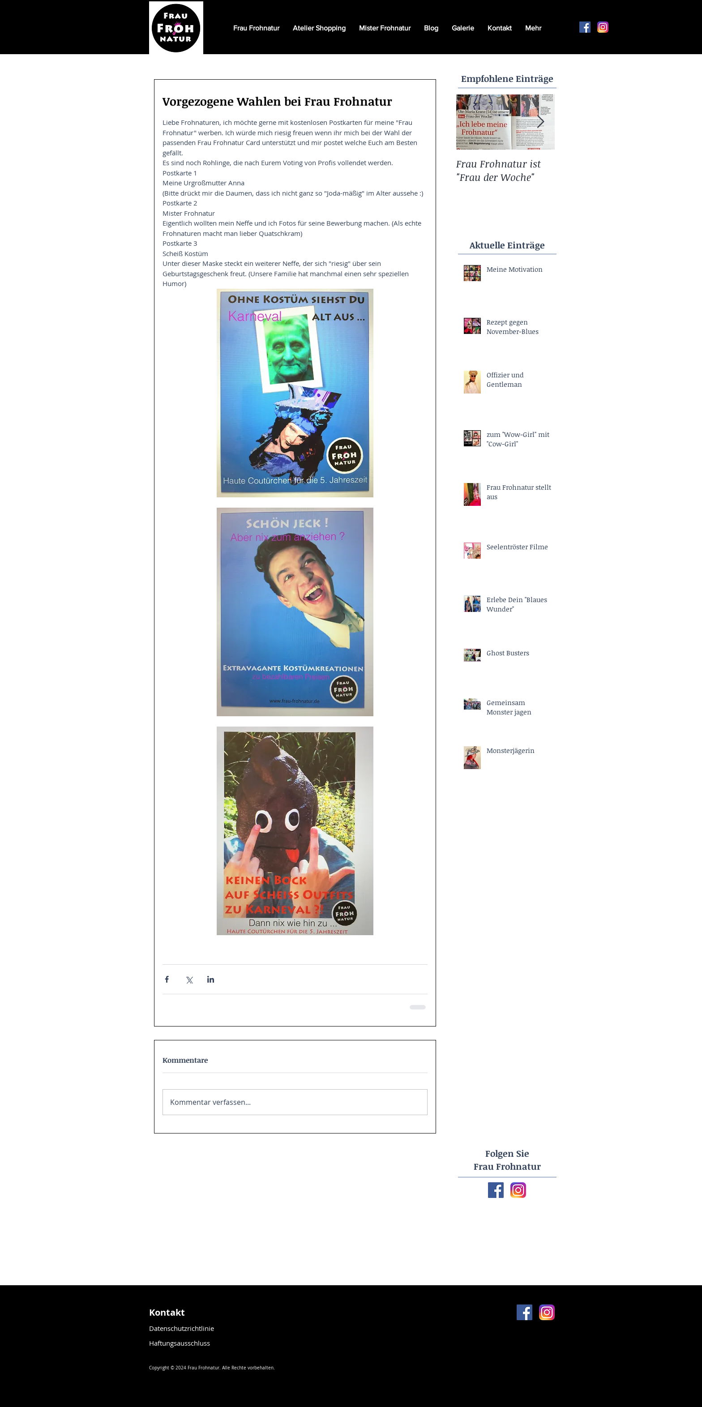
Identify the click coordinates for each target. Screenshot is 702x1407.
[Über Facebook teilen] (167, 979)
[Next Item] (540, 122)
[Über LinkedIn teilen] (210, 979)
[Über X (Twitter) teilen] (188, 979)
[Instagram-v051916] (602, 27)
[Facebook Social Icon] (585, 27)
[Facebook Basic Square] (496, 1190)
